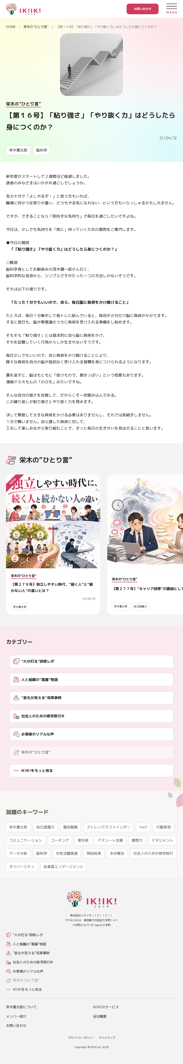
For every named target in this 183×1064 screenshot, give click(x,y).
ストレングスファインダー (108, 843)
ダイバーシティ (22, 882)
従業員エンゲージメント (64, 882)
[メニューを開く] (171, 9)
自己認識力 (140, 606)
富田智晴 (70, 843)
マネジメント (162, 856)
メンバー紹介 (16, 1016)
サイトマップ (107, 1038)
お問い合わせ (142, 9)
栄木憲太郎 (18, 150)
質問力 (137, 856)
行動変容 (163, 843)
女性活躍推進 (67, 869)
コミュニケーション (25, 856)
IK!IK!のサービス (106, 1007)
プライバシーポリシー (81, 1038)
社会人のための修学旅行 (153, 869)
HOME (11, 27)
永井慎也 (117, 869)
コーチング (60, 856)
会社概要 (100, 1016)
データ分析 (18, 869)
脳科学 (41, 150)
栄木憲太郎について (21, 1007)
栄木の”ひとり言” (35, 27)
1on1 (143, 843)
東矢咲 (83, 856)
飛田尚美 (94, 869)
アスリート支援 (110, 856)
